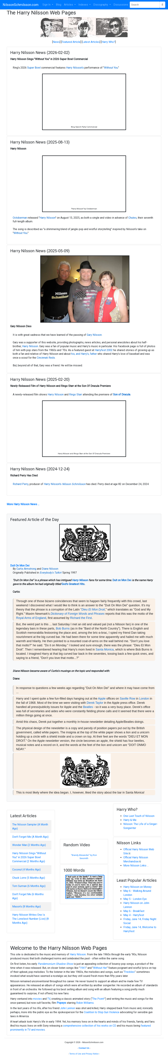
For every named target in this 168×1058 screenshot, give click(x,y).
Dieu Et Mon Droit (93, 609)
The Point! (98, 998)
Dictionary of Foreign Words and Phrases (78, 613)
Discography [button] (101, 4)
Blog (58, 4)
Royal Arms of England (31, 618)
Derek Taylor (95, 702)
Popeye (61, 1002)
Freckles (129, 971)
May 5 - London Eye (135, 899)
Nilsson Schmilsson (74, 484)
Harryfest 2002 (104, 350)
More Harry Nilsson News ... (23, 504)
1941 (83, 967)
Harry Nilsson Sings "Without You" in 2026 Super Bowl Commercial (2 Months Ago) (29, 857)
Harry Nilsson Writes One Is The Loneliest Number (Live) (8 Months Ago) (30, 918)
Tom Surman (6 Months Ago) (28, 886)
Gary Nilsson (94, 334)
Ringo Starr (75, 394)
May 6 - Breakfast (133, 911)
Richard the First (81, 618)
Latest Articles (91, 42)
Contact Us (84, 1048)
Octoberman (20, 217)
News (56, 42)
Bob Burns (63, 628)
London (144, 698)
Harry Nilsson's (75, 67)
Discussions (120, 4)
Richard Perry (20, 484)
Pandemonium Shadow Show (55, 963)
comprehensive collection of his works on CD (89, 1025)
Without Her (100, 967)
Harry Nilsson (47, 217)
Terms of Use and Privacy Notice (84, 1054)
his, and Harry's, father (84, 353)
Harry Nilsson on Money (137, 886)
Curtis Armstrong (26, 568)
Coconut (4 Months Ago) (26, 869)
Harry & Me (129, 820)
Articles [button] (69, 4)
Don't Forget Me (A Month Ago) (30, 836)
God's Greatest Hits (73, 584)
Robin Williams (85, 1002)
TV (48, 998)
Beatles (88, 707)
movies (37, 998)
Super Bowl (34, 67)
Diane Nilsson (50, 568)
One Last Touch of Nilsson (138, 816)
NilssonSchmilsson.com (20, 5)
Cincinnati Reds (46, 357)
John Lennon (67, 1008)
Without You (111, 67)
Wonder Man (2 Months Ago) (29, 845)
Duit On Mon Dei (19, 565)
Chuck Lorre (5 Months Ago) (28, 877)
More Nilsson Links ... (136, 865)
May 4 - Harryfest (133, 915)
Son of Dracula (121, 394)
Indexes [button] (83, 4)
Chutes (132, 217)
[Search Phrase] (145, 5)
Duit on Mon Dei (121, 580)
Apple (102, 698)
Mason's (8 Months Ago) (26, 906)
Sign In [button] (46, 4)
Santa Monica (105, 649)
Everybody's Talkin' (51, 572)
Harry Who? (108, 42)
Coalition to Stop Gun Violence (101, 1012)
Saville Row (127, 698)
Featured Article (71, 42)
